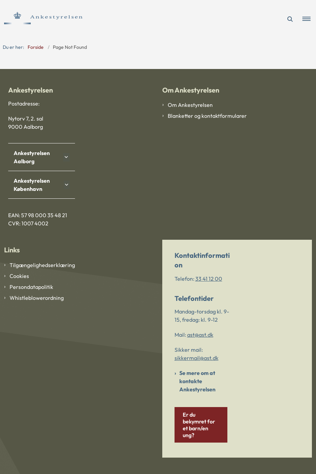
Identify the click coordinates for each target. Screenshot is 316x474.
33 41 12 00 (208, 278)
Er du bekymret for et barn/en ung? (199, 424)
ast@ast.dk (200, 334)
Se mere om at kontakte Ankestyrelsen (197, 381)
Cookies (19, 276)
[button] (309, 19)
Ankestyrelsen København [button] (32, 184)
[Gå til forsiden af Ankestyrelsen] (41, 19)
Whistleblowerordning (37, 297)
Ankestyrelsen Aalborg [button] (32, 157)
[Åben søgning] (290, 19)
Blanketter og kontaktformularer (207, 115)
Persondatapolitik (31, 286)
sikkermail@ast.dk (197, 357)
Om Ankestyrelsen (190, 104)
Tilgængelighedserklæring (42, 265)
